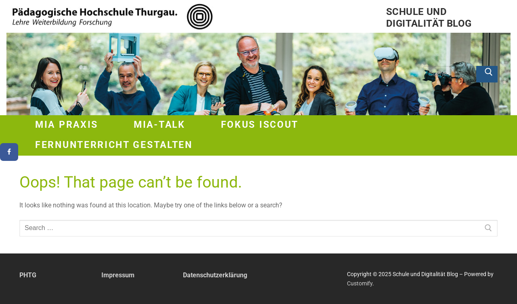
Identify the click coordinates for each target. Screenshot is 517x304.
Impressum (118, 275)
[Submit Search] (487, 74)
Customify (359, 283)
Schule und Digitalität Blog (428, 17)
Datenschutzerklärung (215, 275)
